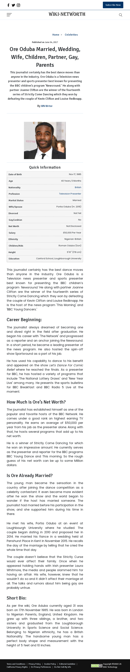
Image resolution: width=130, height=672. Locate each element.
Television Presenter (70, 193)
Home (55, 34)
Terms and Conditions (16, 664)
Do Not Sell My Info (62, 667)
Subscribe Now (113, 5)
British (78, 187)
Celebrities (71, 34)
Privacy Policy (35, 664)
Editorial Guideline (67, 664)
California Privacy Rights (17, 667)
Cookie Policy (50, 664)
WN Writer (47, 106)
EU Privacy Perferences (41, 667)
